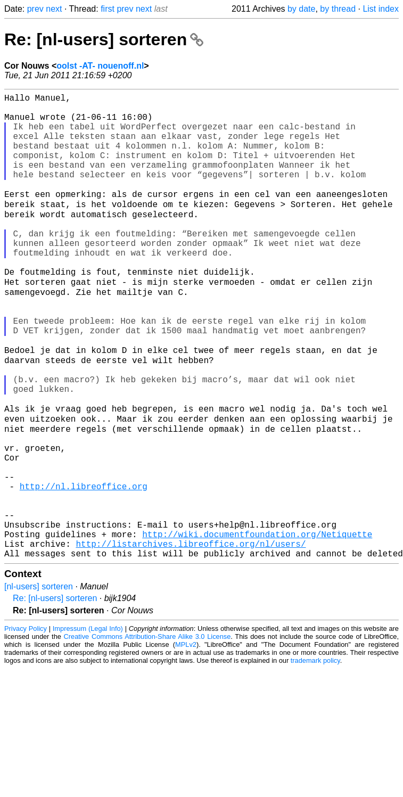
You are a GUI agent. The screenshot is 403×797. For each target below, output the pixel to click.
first (107, 8)
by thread (338, 8)
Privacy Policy (25, 725)
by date (301, 8)
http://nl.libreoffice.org (83, 568)
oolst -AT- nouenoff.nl (100, 65)
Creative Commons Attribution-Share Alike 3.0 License (147, 733)
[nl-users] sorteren (38, 683)
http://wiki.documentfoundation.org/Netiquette (257, 626)
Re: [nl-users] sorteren (103, 39)
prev (35, 8)
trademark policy (315, 757)
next (54, 8)
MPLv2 (185, 741)
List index (381, 8)
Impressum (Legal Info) (88, 725)
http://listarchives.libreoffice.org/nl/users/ (191, 638)
